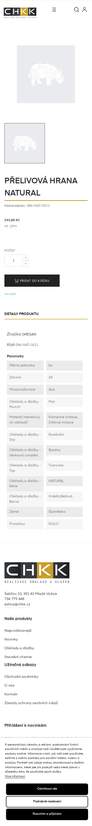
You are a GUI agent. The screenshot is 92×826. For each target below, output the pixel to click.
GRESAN (29, 334)
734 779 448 (14, 599)
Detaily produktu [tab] (21, 314)
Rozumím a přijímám (47, 814)
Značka (14, 334)
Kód (10, 345)
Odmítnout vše (47, 788)
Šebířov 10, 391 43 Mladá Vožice (30, 594)
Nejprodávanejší (17, 630)
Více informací (15, 776)
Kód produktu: (15, 205)
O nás (9, 685)
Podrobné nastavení (47, 801)
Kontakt (10, 694)
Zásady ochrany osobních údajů (31, 703)
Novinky (11, 639)
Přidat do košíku (32, 281)
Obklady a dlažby (19, 648)
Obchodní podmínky (21, 676)
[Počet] (13, 261)
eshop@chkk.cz (17, 604)
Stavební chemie (18, 657)
